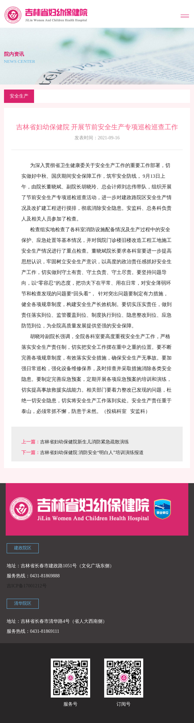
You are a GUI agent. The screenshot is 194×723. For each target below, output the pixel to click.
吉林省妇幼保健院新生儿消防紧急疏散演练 (84, 441)
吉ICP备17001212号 (27, 585)
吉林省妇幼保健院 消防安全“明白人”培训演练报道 (92, 452)
